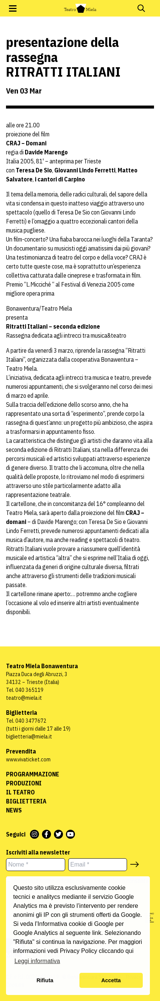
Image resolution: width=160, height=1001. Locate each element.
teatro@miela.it (24, 698)
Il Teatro (20, 792)
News (14, 810)
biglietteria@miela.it (29, 736)
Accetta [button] (111, 980)
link (96, 933)
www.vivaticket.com (28, 759)
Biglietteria (26, 801)
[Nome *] (35, 864)
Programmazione (32, 774)
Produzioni (24, 783)
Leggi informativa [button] (37, 961)
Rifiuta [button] (44, 980)
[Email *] (97, 864)
